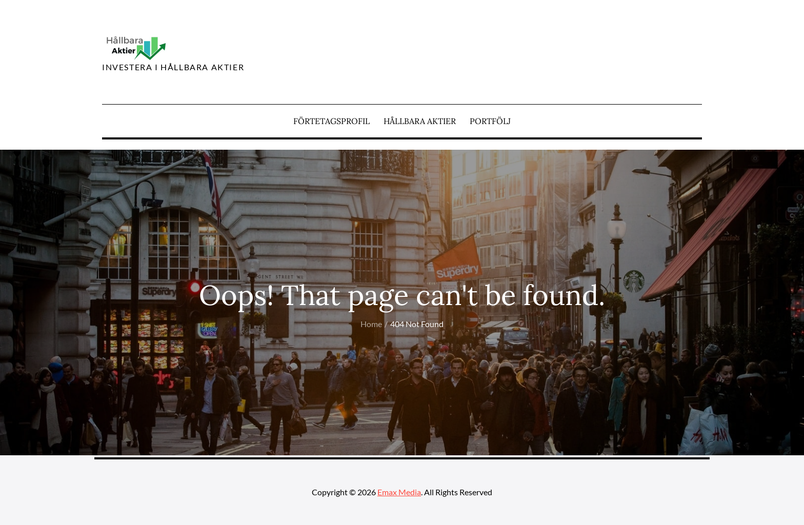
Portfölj (490, 121)
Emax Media (399, 492)
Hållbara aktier (420, 121)
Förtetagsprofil (331, 121)
